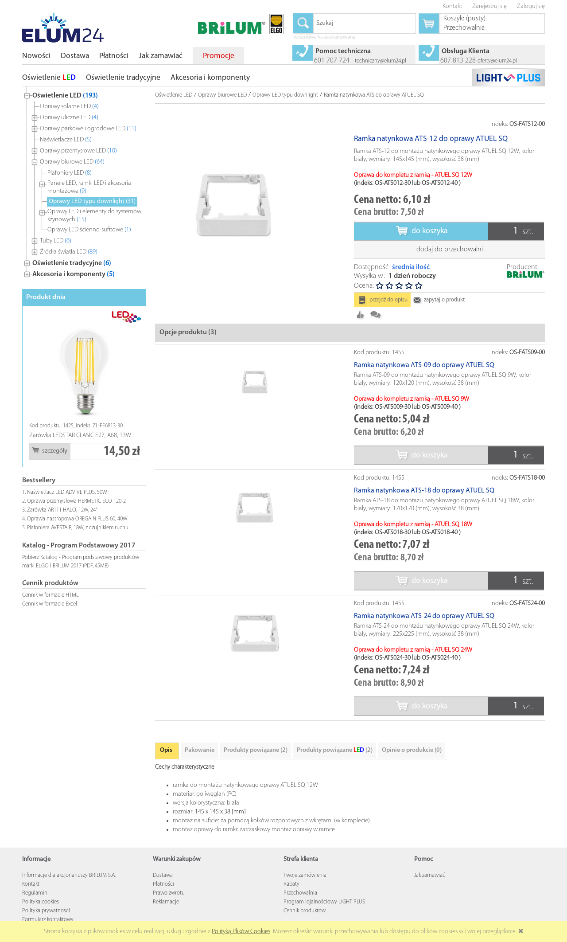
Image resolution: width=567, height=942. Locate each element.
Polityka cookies (40, 902)
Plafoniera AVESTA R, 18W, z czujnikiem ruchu (77, 528)
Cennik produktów (305, 911)
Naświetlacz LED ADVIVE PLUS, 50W (67, 492)
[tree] (84, 183)
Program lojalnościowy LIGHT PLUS (324, 902)
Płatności (163, 884)
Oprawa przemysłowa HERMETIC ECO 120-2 (76, 501)
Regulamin (34, 893)
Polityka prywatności (46, 911)
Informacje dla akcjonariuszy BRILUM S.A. (69, 875)
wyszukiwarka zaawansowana (324, 37)
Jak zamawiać (429, 875)
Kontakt (30, 884)
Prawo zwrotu (169, 893)
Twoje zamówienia (305, 875)
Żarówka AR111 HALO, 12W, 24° (62, 510)
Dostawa (163, 875)
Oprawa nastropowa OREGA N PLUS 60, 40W (77, 519)
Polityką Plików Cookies (241, 931)
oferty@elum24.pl (497, 61)
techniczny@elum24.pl (380, 61)
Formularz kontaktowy (48, 919)
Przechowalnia (300, 893)
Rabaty (291, 884)
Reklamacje (166, 902)
